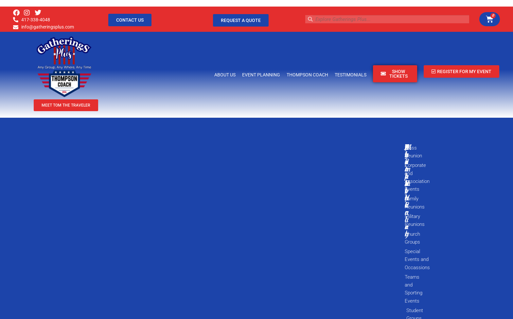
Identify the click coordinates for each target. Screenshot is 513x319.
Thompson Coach (307, 74)
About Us (225, 74)
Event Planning (261, 74)
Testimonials (350, 74)
